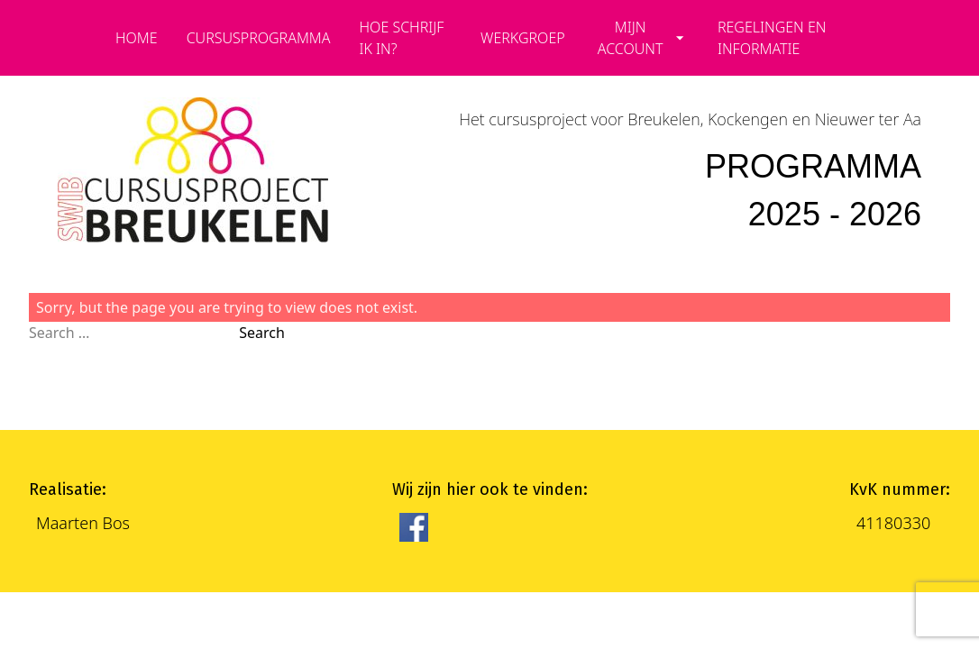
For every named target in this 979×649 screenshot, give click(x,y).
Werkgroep (522, 38)
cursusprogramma (259, 38)
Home (136, 38)
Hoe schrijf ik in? (402, 38)
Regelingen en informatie (772, 38)
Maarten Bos (83, 523)
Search (262, 333)
